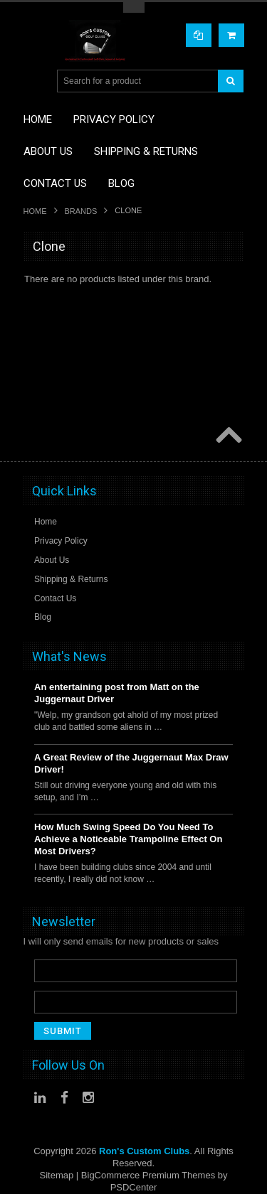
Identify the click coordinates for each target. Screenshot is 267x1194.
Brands (81, 211)
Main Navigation (35, 81)
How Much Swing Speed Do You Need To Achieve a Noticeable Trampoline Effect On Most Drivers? (128, 839)
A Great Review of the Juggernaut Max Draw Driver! (131, 763)
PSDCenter (133, 1187)
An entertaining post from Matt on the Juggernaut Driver (116, 693)
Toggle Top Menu (134, 7)
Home (35, 211)
